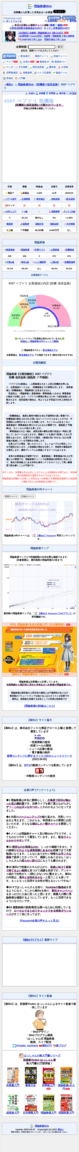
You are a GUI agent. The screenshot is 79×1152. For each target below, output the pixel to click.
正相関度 (26, 199)
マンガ (8, 67)
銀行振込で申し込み (55, 39)
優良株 (51, 67)
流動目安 (39, 224)
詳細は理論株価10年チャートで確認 (39, 341)
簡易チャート (40, 56)
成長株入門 (12, 1112)
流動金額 (54, 224)
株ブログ (59, 1045)
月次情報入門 (30, 1112)
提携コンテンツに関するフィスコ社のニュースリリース (39, 756)
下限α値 (10, 262)
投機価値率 (69, 262)
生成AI (25, 61)
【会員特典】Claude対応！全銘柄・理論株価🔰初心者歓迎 (46, 36)
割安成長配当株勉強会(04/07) (25, 28)
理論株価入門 (48, 1112)
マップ (8, 61)
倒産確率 (26, 72)
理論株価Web (43, 6)
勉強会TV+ (58, 61)
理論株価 (9, 56)
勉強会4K (43, 61)
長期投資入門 (66, 1112)
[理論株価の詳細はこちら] (39, 706)
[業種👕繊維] (56, 25)
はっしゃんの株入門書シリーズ (39, 1055)
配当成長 (70, 199)
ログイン (69, 18)
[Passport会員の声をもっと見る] (39, 920)
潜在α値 (25, 262)
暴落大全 (30, 1085)
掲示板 (61, 93)
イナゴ (70, 211)
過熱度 (26, 224)
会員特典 (50, 21)
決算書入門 (12, 1085)
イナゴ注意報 (42, 72)
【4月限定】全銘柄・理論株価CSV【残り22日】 (41, 33)
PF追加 (71, 93)
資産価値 (10, 249)
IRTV (27, 765)
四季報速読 (10, 72)
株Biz (8, 84)
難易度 (10, 224)
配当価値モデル (49, 350)
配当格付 (23, 56)
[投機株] (41, 84)
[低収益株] (52, 84)
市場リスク (40, 249)
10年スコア (11, 211)
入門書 (20, 78)
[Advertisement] (35, 147)
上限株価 (55, 249)
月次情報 (21, 67)
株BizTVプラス (33, 939)
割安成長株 (36, 67)
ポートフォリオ (12, 21)
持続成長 (55, 199)
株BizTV (45, 1045)
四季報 (50, 93)
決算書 (40, 93)
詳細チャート (58, 56)
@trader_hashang (25, 1045)
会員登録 (54, 18)
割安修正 (40, 199)
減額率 (40, 262)
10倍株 (63, 67)
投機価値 (69, 249)
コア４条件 (11, 199)
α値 (26, 211)
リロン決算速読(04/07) (57, 28)
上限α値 (55, 262)
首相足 (8, 78)
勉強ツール (60, 72)
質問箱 (71, 21)
